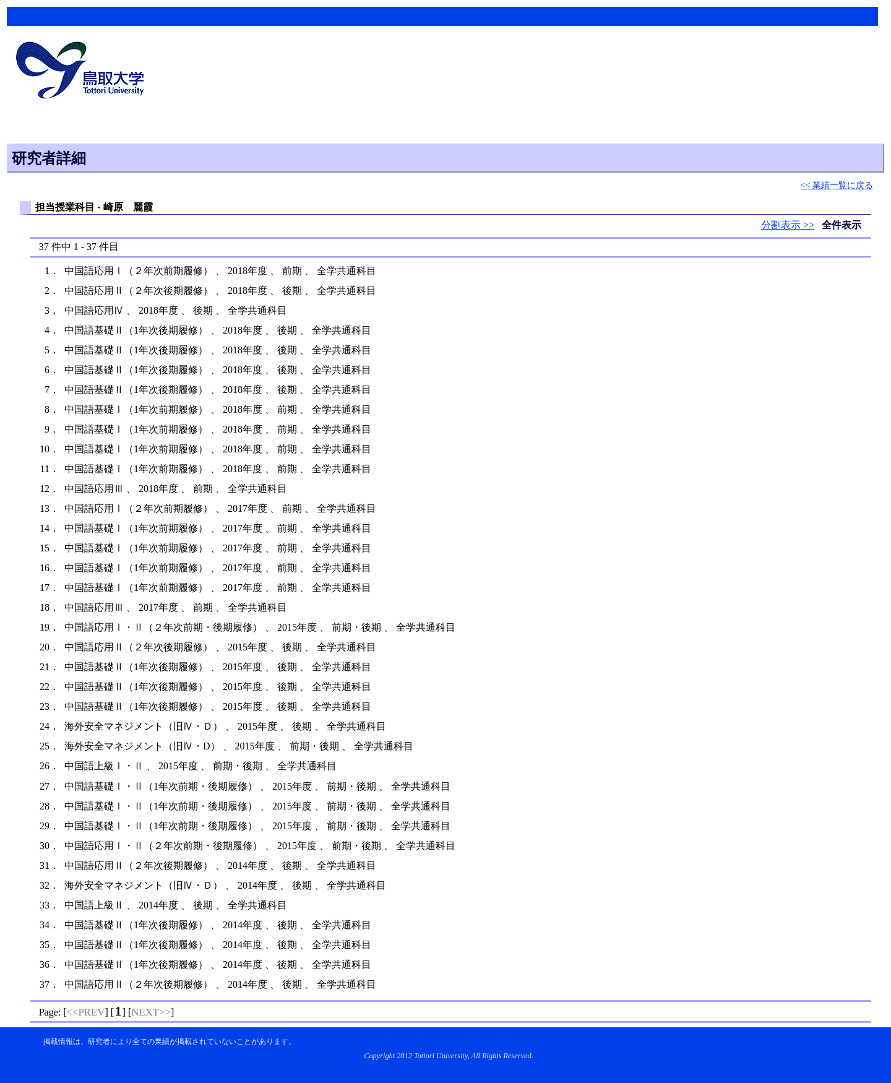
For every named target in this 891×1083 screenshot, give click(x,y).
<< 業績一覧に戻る (836, 185)
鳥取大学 (83, 72)
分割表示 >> (787, 225)
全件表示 (841, 225)
